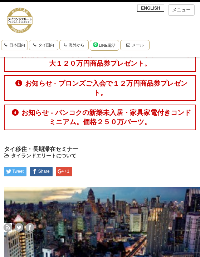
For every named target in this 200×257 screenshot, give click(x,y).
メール (135, 45)
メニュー (181, 9)
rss (8, 227)
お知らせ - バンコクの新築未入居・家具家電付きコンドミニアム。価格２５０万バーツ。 (101, 117)
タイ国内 (43, 45)
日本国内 (14, 45)
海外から (74, 45)
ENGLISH (150, 8)
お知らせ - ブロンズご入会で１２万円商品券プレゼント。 (101, 88)
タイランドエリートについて (43, 155)
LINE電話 (104, 44)
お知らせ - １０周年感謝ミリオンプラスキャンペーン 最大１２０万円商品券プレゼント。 (101, 58)
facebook (30, 227)
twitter (19, 227)
